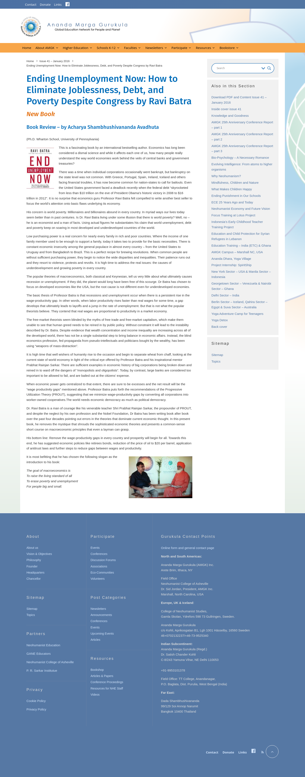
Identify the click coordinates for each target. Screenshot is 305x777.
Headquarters (35, 572)
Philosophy (33, 560)
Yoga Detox (219, 320)
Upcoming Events (102, 633)
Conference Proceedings (107, 682)
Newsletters (154, 48)
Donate (45, 4)
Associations (99, 566)
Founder (31, 566)
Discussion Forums (103, 560)
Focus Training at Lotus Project (233, 215)
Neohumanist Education (43, 645)
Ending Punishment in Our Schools (236, 195)
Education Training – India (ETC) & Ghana (241, 245)
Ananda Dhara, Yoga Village (231, 258)
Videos (95, 694)
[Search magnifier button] (269, 68)
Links (58, 4)
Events (95, 547)
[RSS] (262, 752)
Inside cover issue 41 (226, 109)
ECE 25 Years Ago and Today (232, 202)
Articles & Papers (102, 676)
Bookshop (97, 669)
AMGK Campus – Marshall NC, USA (237, 252)
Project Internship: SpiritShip (231, 265)
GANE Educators (38, 653)
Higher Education (75, 48)
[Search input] (238, 68)
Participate (179, 48)
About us (32, 547)
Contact (30, 4)
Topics (215, 361)
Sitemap (217, 355)
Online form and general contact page (187, 548)
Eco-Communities (102, 572)
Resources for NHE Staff (107, 688)
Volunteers (98, 578)
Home (26, 48)
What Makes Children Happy (231, 189)
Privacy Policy (36, 709)
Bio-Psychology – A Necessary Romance (240, 157)
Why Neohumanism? (226, 176)
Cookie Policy (36, 701)
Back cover (219, 326)
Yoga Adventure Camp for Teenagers (237, 314)
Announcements (101, 615)
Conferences (99, 554)
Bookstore (227, 48)
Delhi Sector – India (225, 295)
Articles (95, 639)
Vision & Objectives (39, 554)
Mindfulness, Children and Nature (235, 182)
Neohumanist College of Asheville (50, 662)
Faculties (130, 48)
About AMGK (44, 48)
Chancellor (33, 578)
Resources (203, 48)
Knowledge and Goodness (230, 115)
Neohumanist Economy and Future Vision (240, 208)
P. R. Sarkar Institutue (41, 670)
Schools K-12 (106, 48)
